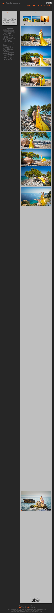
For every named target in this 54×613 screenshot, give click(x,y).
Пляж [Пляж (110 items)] (12, 43)
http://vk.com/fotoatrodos (36, 598)
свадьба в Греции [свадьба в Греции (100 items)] (7, 55)
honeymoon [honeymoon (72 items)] (10, 31)
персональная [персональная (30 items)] (6, 49)
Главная (29, 5)
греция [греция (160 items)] (12, 46)
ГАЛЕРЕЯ (40, 5)
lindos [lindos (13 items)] (13, 31)
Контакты (49, 5)
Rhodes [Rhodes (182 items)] (12, 37)
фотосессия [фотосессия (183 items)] (11, 61)
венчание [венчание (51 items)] (8, 46)
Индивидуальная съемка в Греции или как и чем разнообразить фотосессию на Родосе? (9, 20)
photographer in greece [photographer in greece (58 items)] (8, 35)
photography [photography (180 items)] (6, 36)
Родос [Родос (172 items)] (5, 45)
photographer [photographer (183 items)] (10, 33)
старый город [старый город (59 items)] (6, 57)
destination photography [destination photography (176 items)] (8, 28)
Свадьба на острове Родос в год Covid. (9, 18)
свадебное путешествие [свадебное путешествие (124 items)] (6, 52)
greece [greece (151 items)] (5, 31)
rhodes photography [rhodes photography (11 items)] (6, 38)
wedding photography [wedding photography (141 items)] (7, 42)
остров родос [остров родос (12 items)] (9, 48)
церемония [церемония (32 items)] (5, 62)
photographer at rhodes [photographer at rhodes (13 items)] (6, 34)
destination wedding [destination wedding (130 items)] (8, 30)
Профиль (34, 5)
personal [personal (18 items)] (13, 32)
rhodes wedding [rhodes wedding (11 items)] (11, 38)
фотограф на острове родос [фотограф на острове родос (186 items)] (9, 60)
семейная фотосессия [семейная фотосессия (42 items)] (8, 56)
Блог (44, 5)
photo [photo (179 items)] (4, 33)
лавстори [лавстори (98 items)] (5, 47)
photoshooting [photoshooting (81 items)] (6, 37)
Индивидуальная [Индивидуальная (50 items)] (7, 43)
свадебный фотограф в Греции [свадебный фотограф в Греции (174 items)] (8, 54)
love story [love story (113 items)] (5, 32)
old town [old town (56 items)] (10, 32)
